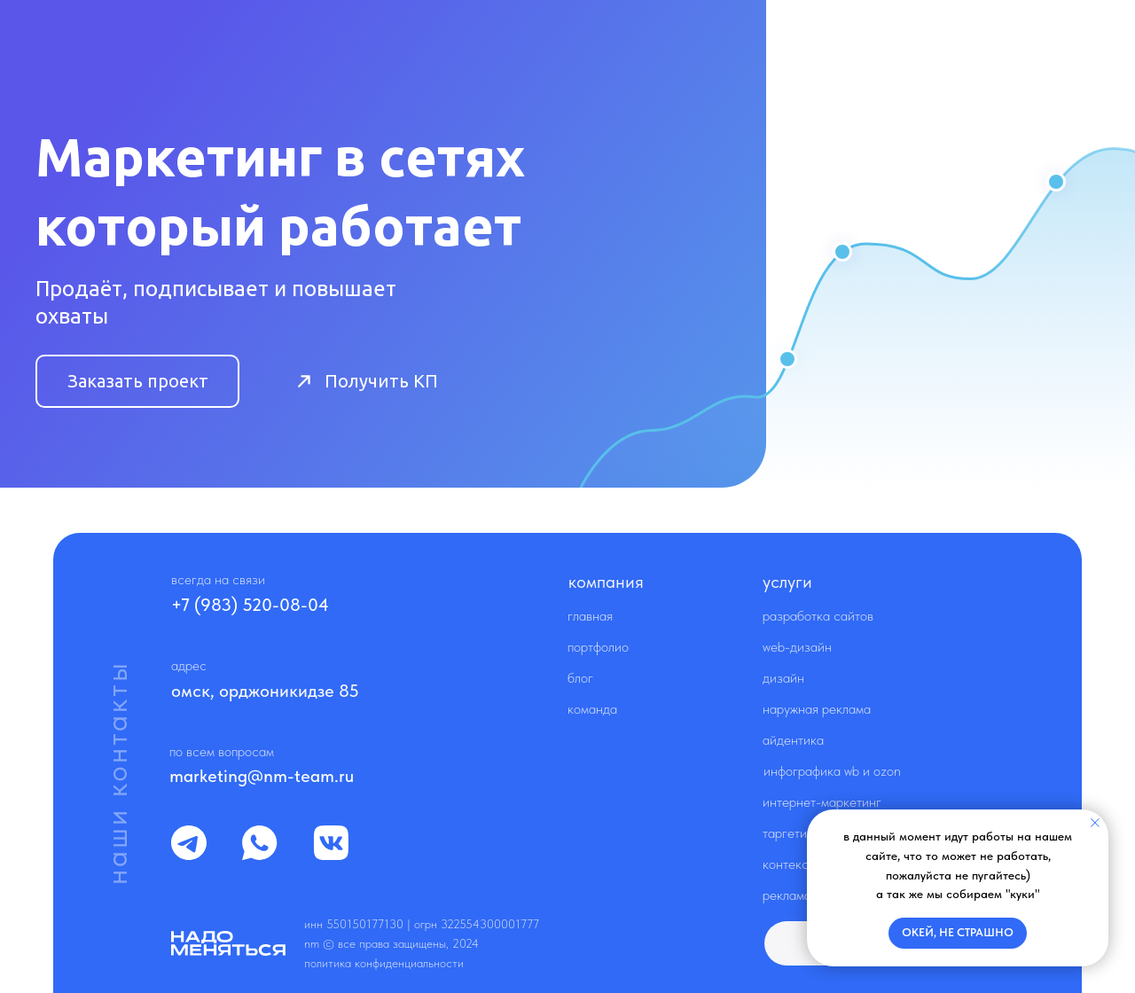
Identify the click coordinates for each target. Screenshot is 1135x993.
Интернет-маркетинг (822, 802)
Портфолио (598, 646)
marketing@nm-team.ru (261, 775)
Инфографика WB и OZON (832, 770)
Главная (590, 615)
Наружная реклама (817, 708)
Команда (592, 708)
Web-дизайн (797, 646)
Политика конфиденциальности (384, 963)
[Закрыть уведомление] (1095, 823)
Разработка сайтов (818, 615)
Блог (580, 677)
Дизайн (783, 677)
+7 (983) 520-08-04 (250, 604)
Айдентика (793, 739)
